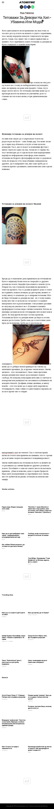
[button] (3, 2)
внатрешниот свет (10, 452)
